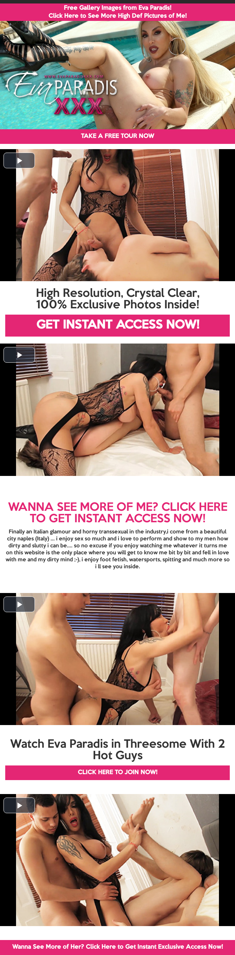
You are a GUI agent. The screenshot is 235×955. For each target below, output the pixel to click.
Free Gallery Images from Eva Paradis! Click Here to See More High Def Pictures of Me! (117, 12)
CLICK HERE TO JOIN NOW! (117, 772)
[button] (19, 160)
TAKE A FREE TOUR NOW (117, 136)
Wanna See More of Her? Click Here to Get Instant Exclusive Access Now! (117, 947)
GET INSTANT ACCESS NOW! (117, 325)
